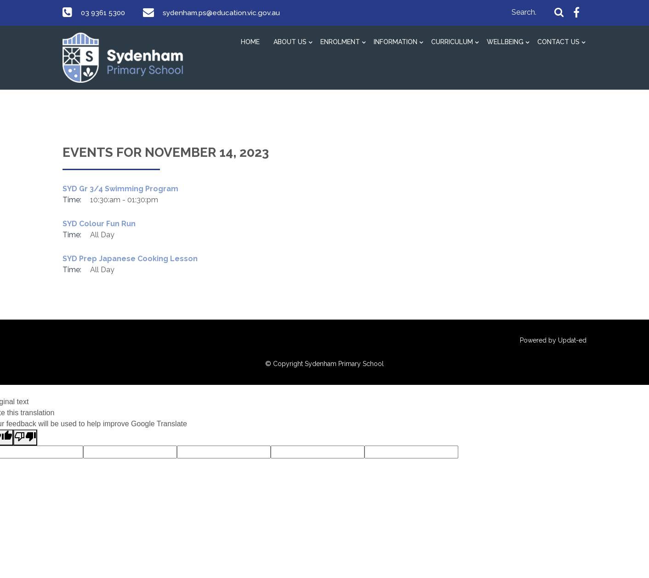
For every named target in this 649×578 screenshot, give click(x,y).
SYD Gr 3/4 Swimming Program (120, 188)
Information (395, 42)
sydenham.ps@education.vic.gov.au (225, 12)
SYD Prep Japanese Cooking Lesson (130, 258)
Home (250, 42)
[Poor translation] (25, 437)
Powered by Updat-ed (553, 340)
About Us (290, 42)
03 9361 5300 (104, 12)
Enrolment (340, 42)
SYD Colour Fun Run (99, 223)
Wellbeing (505, 42)
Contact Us (558, 42)
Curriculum (452, 42)
